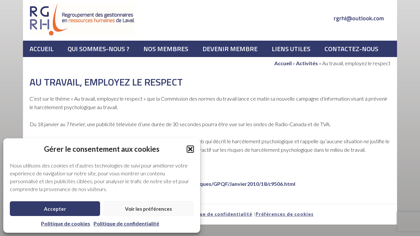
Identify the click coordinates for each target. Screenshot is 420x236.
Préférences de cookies (285, 214)
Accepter (55, 209)
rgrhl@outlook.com (359, 18)
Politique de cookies (65, 223)
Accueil (283, 63)
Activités (307, 63)
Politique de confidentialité (126, 223)
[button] (190, 149)
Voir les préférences (148, 209)
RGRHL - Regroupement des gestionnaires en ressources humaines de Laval (82, 19)
